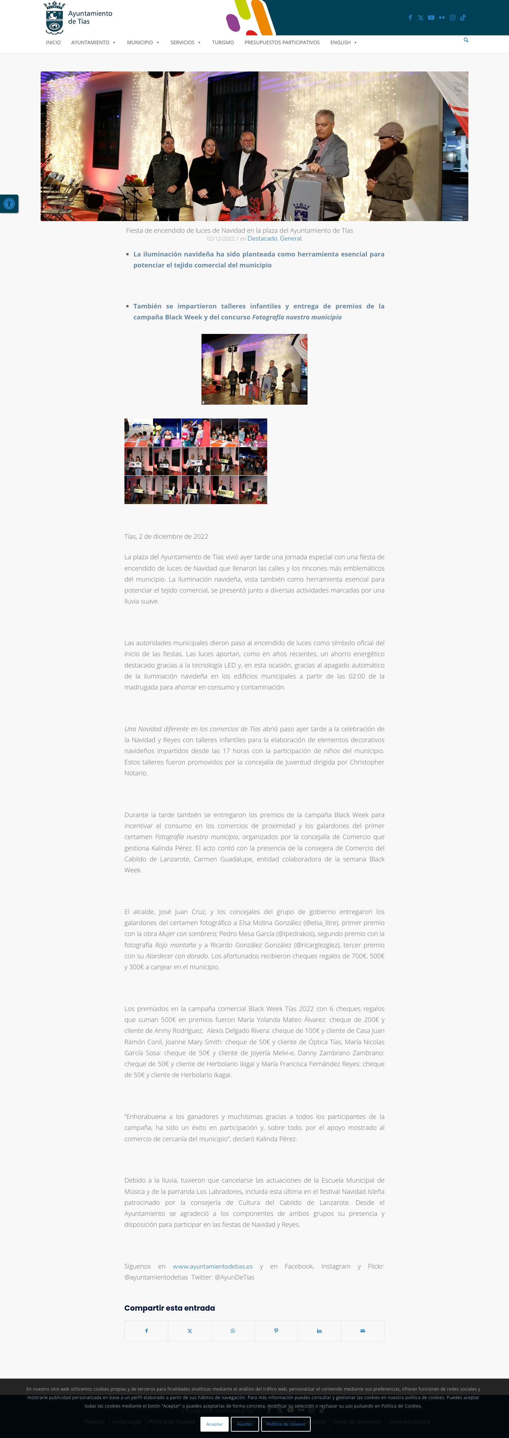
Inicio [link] (53, 42)
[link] (9, 204)
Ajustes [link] (245, 1424)
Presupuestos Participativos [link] (282, 42)
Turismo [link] (223, 42)
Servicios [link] (186, 42)
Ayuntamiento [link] (93, 42)
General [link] (291, 238)
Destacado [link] (262, 238)
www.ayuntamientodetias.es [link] (213, 1266)
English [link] (344, 42)
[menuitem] (466, 40)
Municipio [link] (143, 42)
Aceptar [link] (214, 1424)
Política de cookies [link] (286, 1424)
